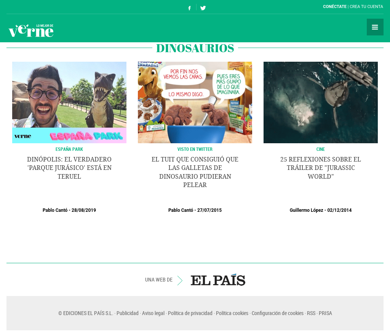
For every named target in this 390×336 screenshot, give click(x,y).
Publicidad (128, 313)
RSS (311, 313)
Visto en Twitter (195, 149)
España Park (69, 149)
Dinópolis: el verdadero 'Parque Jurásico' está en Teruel (69, 168)
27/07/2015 (209, 210)
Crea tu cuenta (366, 6)
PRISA (325, 313)
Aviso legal (153, 313)
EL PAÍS (218, 280)
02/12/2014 (339, 210)
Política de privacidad (190, 313)
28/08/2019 (84, 210)
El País (30, 7)
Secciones (375, 27)
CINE (320, 149)
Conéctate (335, 6)
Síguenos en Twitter (203, 7)
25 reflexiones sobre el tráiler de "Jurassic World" (320, 168)
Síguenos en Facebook (189, 7)
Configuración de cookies (278, 313)
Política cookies (232, 313)
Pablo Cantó (55, 210)
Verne (30, 30)
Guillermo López (306, 210)
